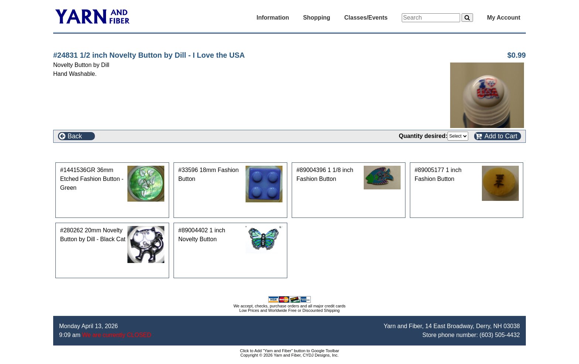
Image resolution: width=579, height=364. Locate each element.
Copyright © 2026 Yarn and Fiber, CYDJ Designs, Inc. (289, 355)
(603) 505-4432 (500, 335)
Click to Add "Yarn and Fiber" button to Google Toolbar (289, 350)
